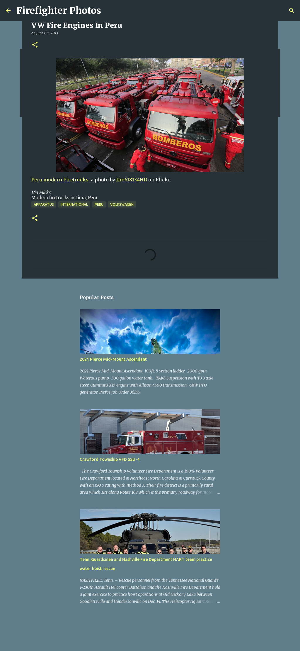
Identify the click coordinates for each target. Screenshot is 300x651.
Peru (99, 204)
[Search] (291, 11)
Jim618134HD (131, 180)
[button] (34, 45)
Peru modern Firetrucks (59, 180)
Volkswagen (122, 204)
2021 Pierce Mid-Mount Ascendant (113, 359)
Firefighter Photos (58, 10)
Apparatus (44, 204)
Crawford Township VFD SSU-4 (109, 459)
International (74, 204)
